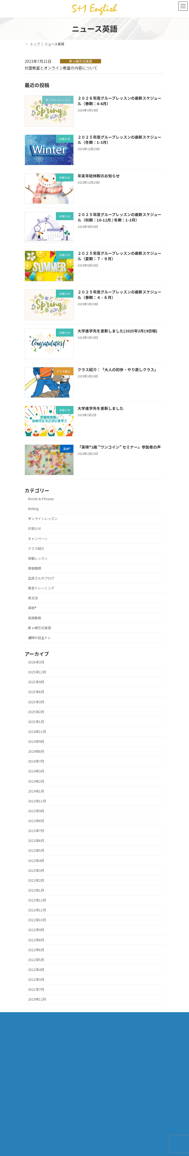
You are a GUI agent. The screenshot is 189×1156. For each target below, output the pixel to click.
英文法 (33, 598)
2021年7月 (36, 989)
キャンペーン (37, 538)
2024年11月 (37, 731)
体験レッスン (38, 558)
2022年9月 (36, 930)
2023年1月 (36, 890)
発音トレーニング (41, 588)
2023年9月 (36, 810)
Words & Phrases (41, 498)
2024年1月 (36, 791)
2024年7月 (36, 761)
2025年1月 (36, 721)
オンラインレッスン (43, 518)
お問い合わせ (34, 1046)
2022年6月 (36, 949)
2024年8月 (36, 751)
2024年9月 (36, 741)
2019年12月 (37, 999)
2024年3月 (36, 771)
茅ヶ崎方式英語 (80, 61)
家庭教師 (34, 568)
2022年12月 (37, 900)
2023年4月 (36, 860)
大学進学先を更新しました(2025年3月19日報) (117, 331)
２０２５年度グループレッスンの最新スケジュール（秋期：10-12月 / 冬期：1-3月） (119, 217)
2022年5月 (36, 959)
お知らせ (34, 528)
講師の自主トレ (39, 637)
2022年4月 (36, 969)
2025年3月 (36, 701)
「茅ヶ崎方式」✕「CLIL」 (44, 1027)
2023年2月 (36, 880)
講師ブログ (33, 1066)
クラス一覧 (33, 1017)
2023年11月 (37, 801)
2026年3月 (36, 662)
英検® (32, 608)
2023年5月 (36, 850)
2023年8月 (36, 820)
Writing (33, 508)
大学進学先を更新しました (101, 408)
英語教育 (34, 617)
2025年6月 (36, 692)
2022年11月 (37, 910)
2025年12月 (37, 672)
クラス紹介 (36, 548)
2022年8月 (36, 939)
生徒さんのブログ (41, 578)
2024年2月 (36, 781)
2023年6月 (36, 840)
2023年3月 (36, 870)
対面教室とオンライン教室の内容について (61, 68)
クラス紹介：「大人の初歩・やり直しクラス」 (118, 369)
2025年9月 (36, 682)
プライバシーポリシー (41, 1056)
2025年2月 (36, 711)
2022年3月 (36, 979)
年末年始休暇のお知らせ (99, 175)
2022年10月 (37, 920)
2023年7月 (36, 830)
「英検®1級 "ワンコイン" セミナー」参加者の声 (119, 447)
